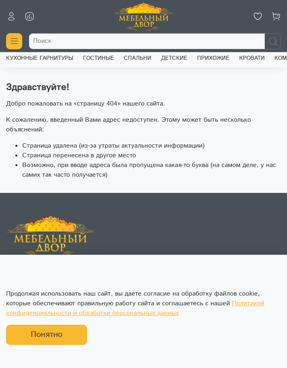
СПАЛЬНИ (137, 58)
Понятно (46, 335)
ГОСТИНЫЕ (98, 58)
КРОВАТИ (252, 58)
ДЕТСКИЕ (174, 58)
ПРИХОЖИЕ (213, 58)
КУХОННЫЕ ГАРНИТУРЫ (39, 58)
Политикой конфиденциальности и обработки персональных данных (135, 308)
